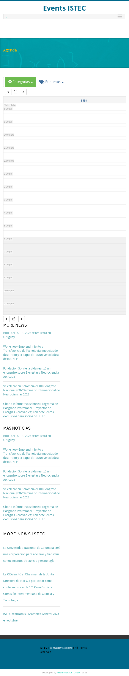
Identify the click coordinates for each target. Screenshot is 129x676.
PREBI (60, 672)
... (5, 16)
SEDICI (68, 672)
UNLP (77, 672)
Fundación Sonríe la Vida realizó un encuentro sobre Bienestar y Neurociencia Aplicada (31, 372)
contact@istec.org (60, 648)
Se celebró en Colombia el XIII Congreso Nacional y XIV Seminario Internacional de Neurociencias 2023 (31, 390)
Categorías (20, 81)
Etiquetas (51, 81)
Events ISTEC (64, 8)
